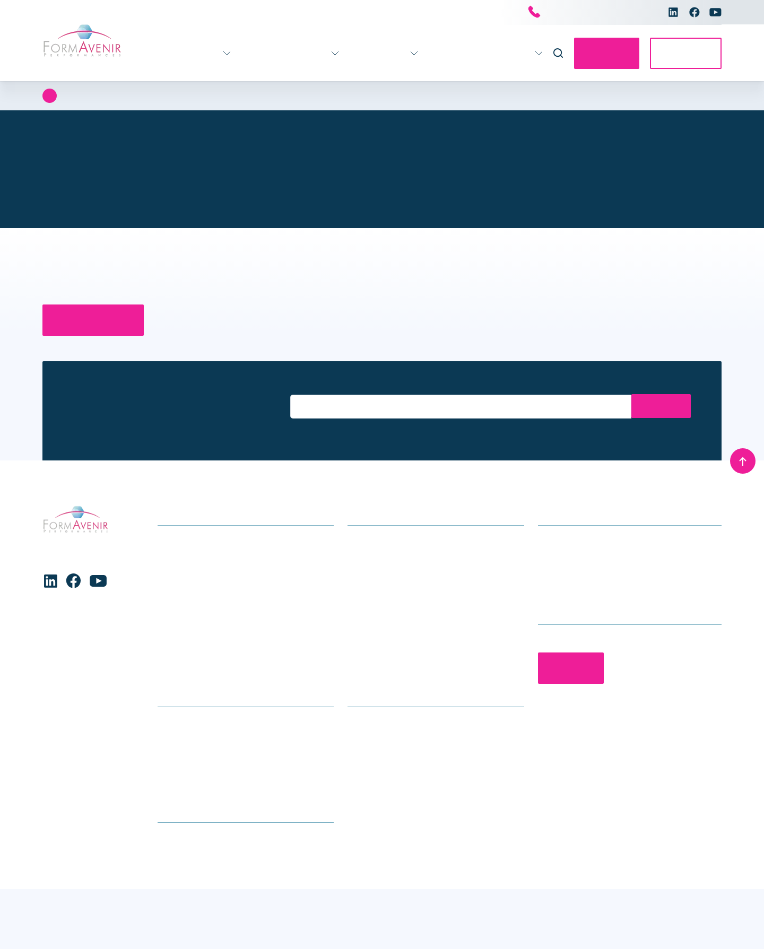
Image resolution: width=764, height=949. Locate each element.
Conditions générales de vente (406, 927)
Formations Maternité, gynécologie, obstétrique (245, 623)
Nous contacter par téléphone (589, 12)
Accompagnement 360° (259, 53)
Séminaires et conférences (397, 623)
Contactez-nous (597, 53)
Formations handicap (198, 574)
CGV (166, 788)
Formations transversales (205, 672)
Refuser (177, 912)
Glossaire (175, 772)
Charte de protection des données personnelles (108, 932)
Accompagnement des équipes (405, 574)
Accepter (68, 912)
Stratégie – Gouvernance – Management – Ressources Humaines (238, 647)
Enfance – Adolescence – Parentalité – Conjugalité (231, 598)
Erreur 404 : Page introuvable (132, 96)
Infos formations (189, 739)
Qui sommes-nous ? (385, 739)
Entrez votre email (319, 385)
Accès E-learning (682, 53)
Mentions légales (690, 927)
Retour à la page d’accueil (98, 320)
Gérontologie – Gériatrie (202, 557)
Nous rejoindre (375, 772)
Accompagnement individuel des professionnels (409, 598)
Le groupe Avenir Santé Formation (411, 755)
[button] (333, 833)
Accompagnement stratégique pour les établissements (420, 549)
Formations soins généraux (208, 541)
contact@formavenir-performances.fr (607, 574)
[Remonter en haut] (743, 460)
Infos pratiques (360, 53)
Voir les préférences (287, 912)
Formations (166, 53)
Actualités (426, 53)
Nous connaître (492, 53)
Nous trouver (181, 755)
